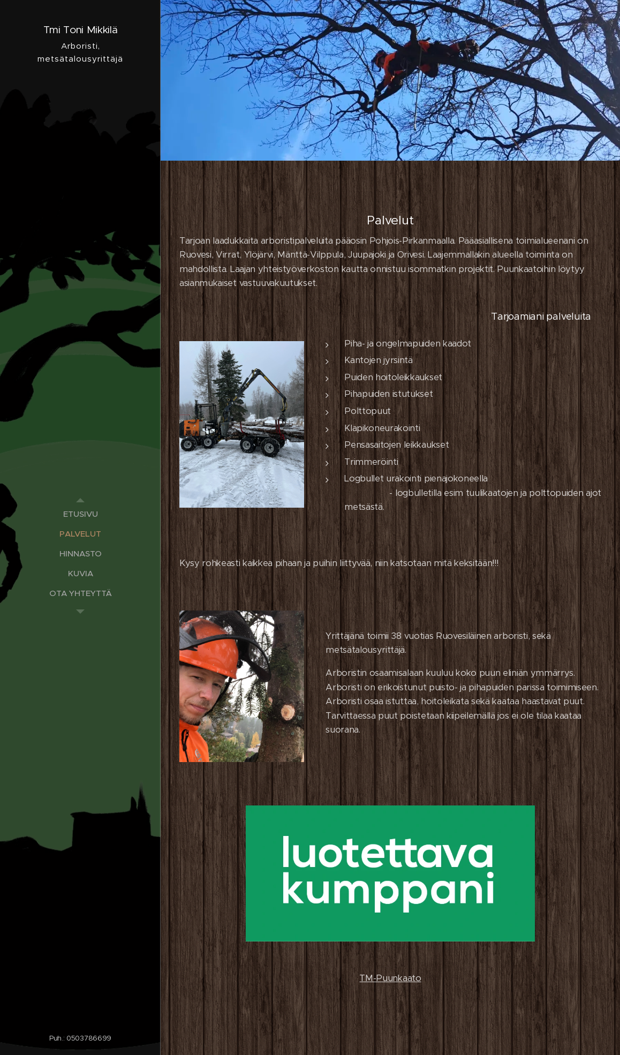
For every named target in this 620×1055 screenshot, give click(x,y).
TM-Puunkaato (390, 978)
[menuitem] (80, 514)
